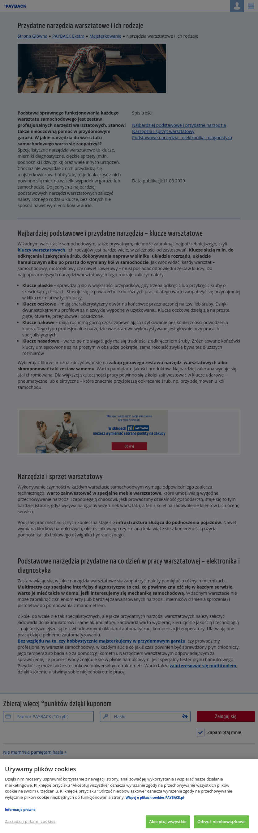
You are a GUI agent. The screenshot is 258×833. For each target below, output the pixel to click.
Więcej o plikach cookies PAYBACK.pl (155, 797)
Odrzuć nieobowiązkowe (221, 821)
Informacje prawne (20, 809)
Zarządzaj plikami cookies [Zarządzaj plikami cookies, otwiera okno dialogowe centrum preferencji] (30, 821)
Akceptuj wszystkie (168, 821)
